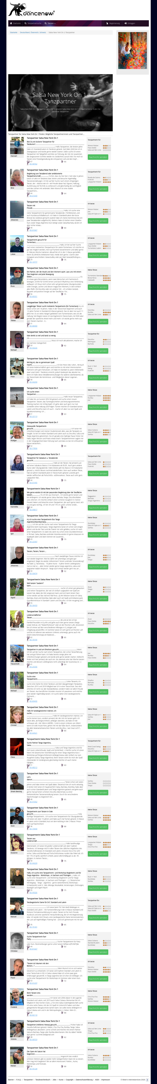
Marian (13, 1066)
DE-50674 (33, 573)
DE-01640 (33, 196)
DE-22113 (33, 416)
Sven (13, 826)
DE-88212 (33, 767)
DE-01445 (33, 482)
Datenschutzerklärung (84, 1080)
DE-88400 (33, 326)
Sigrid (13, 598)
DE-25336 (33, 667)
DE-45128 (33, 1069)
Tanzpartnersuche (34, 23)
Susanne (14, 853)
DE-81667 (33, 949)
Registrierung (115, 23)
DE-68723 (33, 1039)
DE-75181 (33, 927)
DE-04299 (33, 382)
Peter (13, 377)
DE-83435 (33, 701)
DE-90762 (33, 164)
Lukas (13, 254)
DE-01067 (33, 230)
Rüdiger (14, 440)
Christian (14, 951)
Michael (14, 350)
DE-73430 (33, 829)
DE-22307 (33, 541)
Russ (13, 286)
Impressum (105, 1080)
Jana (12, 472)
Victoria (13, 1039)
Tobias (13, 320)
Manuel (13, 917)
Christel (14, 725)
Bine (12, 188)
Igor (12, 534)
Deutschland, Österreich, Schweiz (33, 32)
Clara (13, 757)
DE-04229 (33, 863)
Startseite (17, 23)
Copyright (69, 1080)
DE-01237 (33, 983)
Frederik (14, 1007)
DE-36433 (33, 605)
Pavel (13, 978)
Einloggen (131, 23)
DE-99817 (33, 509)
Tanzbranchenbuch (42, 1080)
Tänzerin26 (15, 664)
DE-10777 (33, 262)
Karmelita (14, 507)
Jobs (54, 1080)
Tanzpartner (28, 1080)
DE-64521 (33, 733)
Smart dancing (16, 791)
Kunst (61, 1080)
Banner (11, 1080)
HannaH (14, 156)
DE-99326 (33, 892)
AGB (97, 1080)
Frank (13, 887)
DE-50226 (33, 348)
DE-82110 (33, 1015)
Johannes (14, 220)
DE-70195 (33, 640)
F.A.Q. (18, 1080)
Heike (13, 406)
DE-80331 (33, 296)
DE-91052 (33, 802)
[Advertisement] (60, 54)
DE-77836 (33, 448)
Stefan (13, 629)
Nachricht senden (98, 157)
